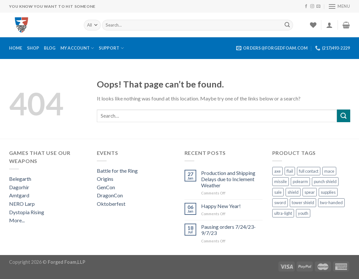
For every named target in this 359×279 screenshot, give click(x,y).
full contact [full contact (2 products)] (308, 171)
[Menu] (339, 6)
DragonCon (110, 195)
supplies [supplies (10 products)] (328, 192)
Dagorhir (19, 187)
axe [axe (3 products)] (277, 171)
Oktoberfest (111, 204)
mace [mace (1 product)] (329, 171)
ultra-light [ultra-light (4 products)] (283, 213)
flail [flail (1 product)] (290, 171)
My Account (77, 48)
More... (17, 220)
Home (15, 48)
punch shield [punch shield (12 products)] (325, 181)
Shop (33, 48)
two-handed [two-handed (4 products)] (331, 202)
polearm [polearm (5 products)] (300, 181)
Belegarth (20, 179)
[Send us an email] (318, 6)
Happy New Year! (221, 206)
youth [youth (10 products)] (303, 213)
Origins (105, 179)
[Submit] (287, 24)
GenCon (106, 187)
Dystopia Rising (26, 212)
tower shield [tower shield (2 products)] (303, 202)
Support (111, 48)
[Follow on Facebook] (306, 6)
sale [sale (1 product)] (278, 192)
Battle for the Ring (117, 171)
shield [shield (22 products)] (293, 192)
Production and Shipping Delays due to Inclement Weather (228, 179)
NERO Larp (22, 204)
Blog (50, 48)
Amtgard (19, 195)
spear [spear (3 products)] (309, 192)
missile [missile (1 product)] (280, 181)
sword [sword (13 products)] (280, 202)
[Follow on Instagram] (312, 6)
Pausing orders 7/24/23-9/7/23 (228, 230)
